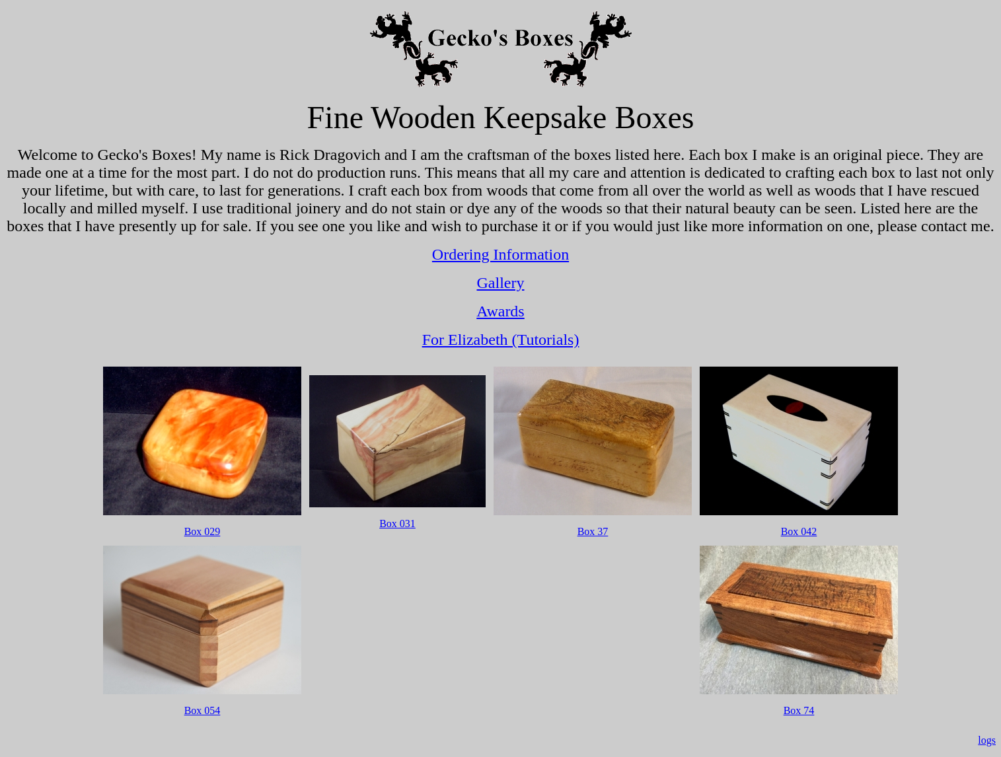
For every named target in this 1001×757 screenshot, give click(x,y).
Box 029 (202, 531)
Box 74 (799, 710)
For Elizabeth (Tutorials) (500, 339)
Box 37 (593, 531)
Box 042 (799, 531)
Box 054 (202, 710)
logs (987, 740)
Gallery (501, 282)
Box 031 (397, 523)
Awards (500, 311)
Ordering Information (500, 254)
